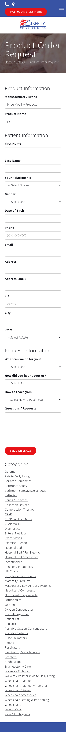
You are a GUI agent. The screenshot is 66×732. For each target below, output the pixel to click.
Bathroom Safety (16, 486)
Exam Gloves (13, 538)
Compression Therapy (19, 509)
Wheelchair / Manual (18, 681)
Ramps (9, 643)
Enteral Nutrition (16, 533)
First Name (13, 143)
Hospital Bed (13, 548)
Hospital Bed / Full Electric (22, 552)
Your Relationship (18, 178)
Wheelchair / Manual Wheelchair (26, 685)
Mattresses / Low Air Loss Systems (28, 585)
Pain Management (17, 614)
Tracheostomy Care (18, 666)
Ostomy (10, 471)
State (9, 330)
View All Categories (17, 714)
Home (9, 62)
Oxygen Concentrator (19, 609)
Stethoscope (13, 662)
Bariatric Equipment (18, 481)
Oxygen (10, 605)
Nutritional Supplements (21, 595)
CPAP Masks (13, 524)
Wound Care (13, 709)
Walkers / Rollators (17, 671)
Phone (9, 228)
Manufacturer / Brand (21, 97)
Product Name (15, 114)
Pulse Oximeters (16, 638)
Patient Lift (12, 619)
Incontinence (13, 562)
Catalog (20, 62)
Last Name (13, 160)
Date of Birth (14, 210)
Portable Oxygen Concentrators (26, 628)
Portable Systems (16, 633)
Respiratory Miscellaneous (22, 652)
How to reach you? (18, 392)
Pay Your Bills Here (26, 12)
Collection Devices (17, 505)
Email (9, 245)
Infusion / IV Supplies (19, 567)
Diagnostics (12, 528)
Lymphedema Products (20, 576)
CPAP (8, 514)
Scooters (11, 657)
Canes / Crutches (16, 500)
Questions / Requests (20, 408)
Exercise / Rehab (16, 543)
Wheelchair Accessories (20, 695)
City (8, 313)
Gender (10, 194)
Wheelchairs (13, 705)
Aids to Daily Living (17, 476)
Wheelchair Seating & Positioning (27, 700)
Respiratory (12, 647)
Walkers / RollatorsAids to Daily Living (30, 676)
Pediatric (11, 624)
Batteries (11, 495)
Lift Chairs (11, 571)
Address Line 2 (15, 279)
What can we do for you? (23, 359)
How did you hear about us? (25, 375)
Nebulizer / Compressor (21, 590)
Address (11, 262)
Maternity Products (17, 581)
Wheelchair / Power (18, 690)
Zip (7, 296)
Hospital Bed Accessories (21, 557)
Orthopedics (13, 600)
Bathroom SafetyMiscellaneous (25, 490)
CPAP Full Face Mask (18, 519)
